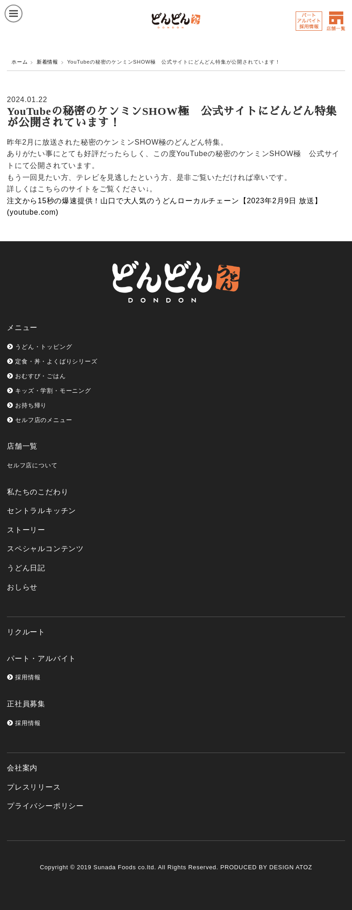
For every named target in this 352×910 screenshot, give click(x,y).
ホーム (19, 62)
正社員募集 (26, 704)
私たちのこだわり (37, 492)
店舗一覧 (22, 446)
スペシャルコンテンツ (45, 548)
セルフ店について (32, 465)
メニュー (22, 327)
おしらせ (22, 587)
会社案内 (22, 768)
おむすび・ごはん (36, 376)
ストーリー (26, 530)
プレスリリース (34, 787)
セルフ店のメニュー (39, 420)
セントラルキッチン (41, 511)
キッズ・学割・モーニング (49, 390)
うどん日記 (26, 568)
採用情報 (23, 677)
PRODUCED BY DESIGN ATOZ (266, 867)
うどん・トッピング (39, 346)
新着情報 (47, 62)
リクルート (26, 632)
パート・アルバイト (41, 658)
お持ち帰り (27, 405)
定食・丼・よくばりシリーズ (52, 361)
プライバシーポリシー (45, 806)
